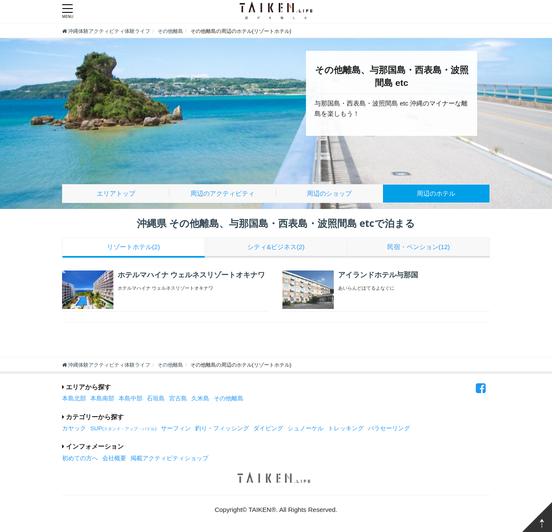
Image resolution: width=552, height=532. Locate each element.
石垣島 (156, 398)
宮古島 (178, 398)
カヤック (74, 428)
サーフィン (176, 428)
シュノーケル (305, 428)
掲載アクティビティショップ (169, 458)
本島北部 (74, 398)
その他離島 (228, 398)
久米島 (200, 398)
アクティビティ (222, 193)
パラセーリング (389, 428)
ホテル (436, 193)
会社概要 (114, 458)
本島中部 (130, 398)
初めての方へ (80, 458)
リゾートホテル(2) (133, 246)
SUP (123, 428)
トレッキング (346, 428)
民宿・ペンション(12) (418, 246)
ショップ (329, 193)
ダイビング (268, 428)
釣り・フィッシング (222, 428)
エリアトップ (116, 193)
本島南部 (102, 398)
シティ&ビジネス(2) (275, 246)
